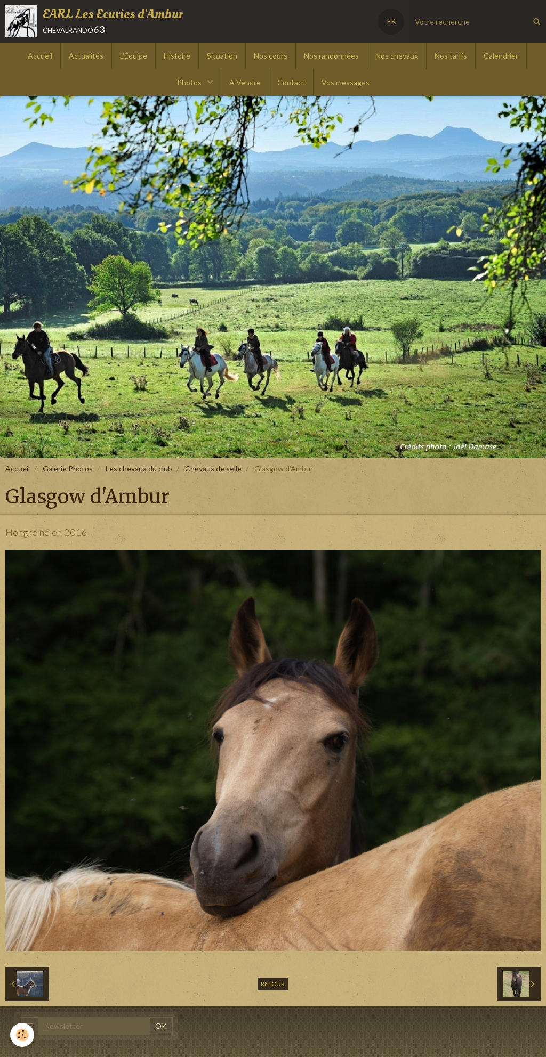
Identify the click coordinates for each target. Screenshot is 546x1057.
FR (391, 21)
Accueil (40, 55)
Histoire (177, 55)
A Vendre (245, 82)
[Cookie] (23, 1035)
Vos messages (346, 82)
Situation (222, 55)
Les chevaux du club (139, 468)
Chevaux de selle (213, 468)
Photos (190, 82)
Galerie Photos (68, 468)
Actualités (86, 55)
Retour (273, 984)
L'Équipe (133, 55)
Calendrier (501, 55)
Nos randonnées (331, 55)
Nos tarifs (451, 55)
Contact (291, 82)
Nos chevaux (396, 55)
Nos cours (270, 55)
